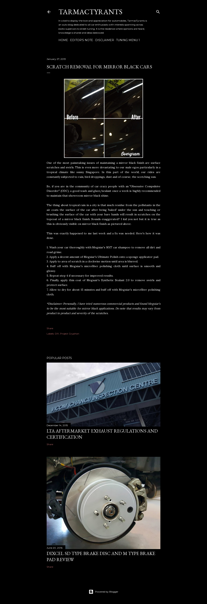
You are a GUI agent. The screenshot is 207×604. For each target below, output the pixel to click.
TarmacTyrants (90, 11)
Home (63, 40)
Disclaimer (104, 40)
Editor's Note (81, 40)
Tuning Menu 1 (128, 40)
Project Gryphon (69, 333)
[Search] (158, 11)
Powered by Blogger (103, 591)
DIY (57, 333)
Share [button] (50, 328)
